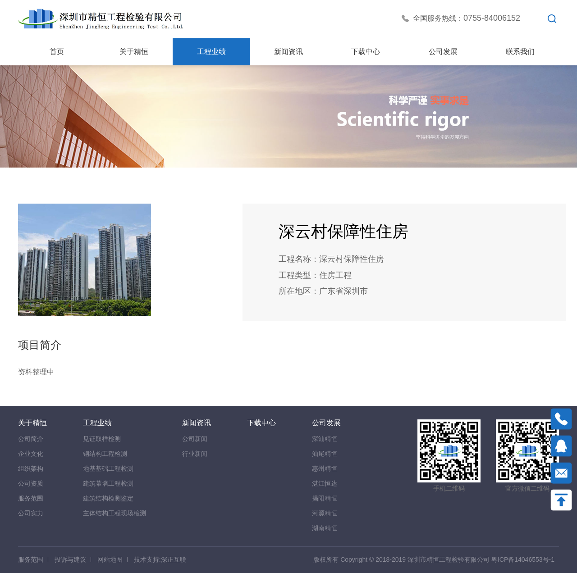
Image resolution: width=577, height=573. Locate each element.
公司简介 (30, 438)
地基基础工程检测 (108, 468)
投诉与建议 (70, 559)
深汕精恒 (324, 438)
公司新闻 (194, 438)
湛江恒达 (324, 483)
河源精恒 (324, 513)
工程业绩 (97, 423)
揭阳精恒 (324, 498)
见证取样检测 (102, 438)
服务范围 (30, 498)
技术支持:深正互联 (160, 559)
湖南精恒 (324, 528)
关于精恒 (32, 423)
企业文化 (30, 453)
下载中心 (261, 423)
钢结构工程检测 (105, 453)
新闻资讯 (196, 423)
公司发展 (326, 423)
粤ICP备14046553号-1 (522, 559)
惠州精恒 (324, 468)
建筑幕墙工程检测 (108, 483)
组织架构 (30, 468)
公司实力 (30, 513)
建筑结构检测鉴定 (108, 498)
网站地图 (110, 559)
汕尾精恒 (324, 453)
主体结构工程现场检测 (114, 513)
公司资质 (30, 483)
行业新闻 (194, 453)
